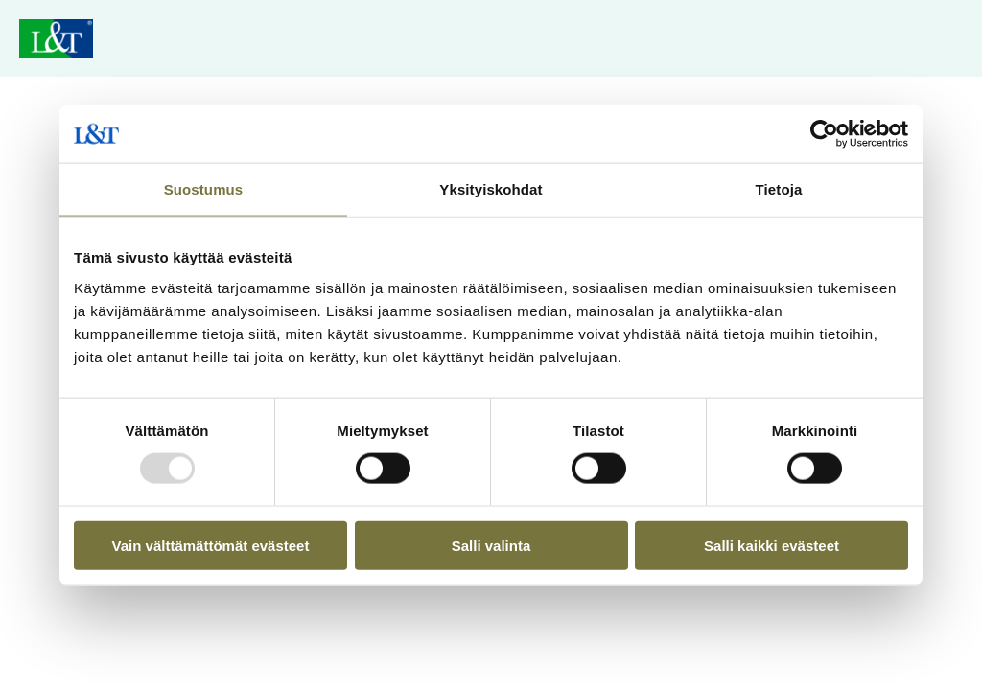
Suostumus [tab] (204, 189)
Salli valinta (491, 545)
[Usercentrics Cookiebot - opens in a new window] (824, 134)
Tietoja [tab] (779, 189)
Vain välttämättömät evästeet (211, 545)
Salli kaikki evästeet (771, 545)
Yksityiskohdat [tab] (490, 189)
